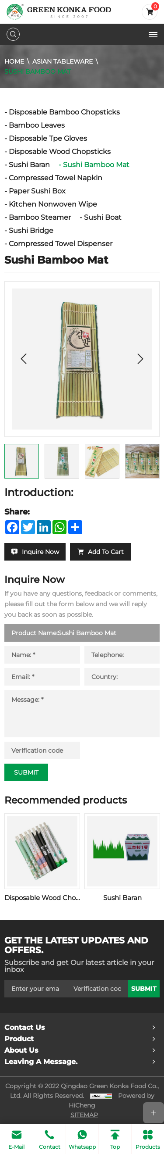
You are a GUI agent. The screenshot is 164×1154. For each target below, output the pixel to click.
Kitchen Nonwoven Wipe (53, 204)
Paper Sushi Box (37, 191)
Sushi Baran (29, 165)
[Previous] (23, 359)
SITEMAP (84, 1115)
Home (14, 61)
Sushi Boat (103, 217)
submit (144, 989)
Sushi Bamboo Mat (37, 71)
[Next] (140, 359)
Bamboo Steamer (40, 217)
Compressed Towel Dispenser (60, 243)
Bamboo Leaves (37, 125)
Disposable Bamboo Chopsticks (64, 112)
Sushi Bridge (31, 230)
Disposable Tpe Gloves (48, 138)
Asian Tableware (62, 61)
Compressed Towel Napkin (55, 178)
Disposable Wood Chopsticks (60, 151)
